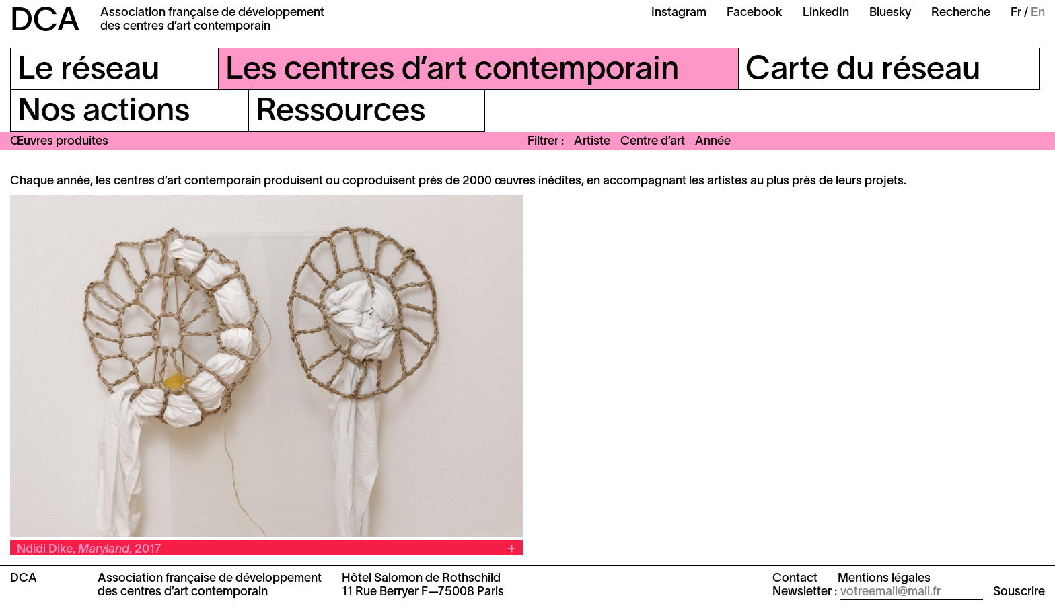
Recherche (960, 13)
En (1038, 13)
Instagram (678, 13)
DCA (45, 22)
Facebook (755, 13)
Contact (794, 578)
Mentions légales (884, 578)
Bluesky (890, 13)
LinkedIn (826, 13)
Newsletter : (804, 592)
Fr (1016, 13)
